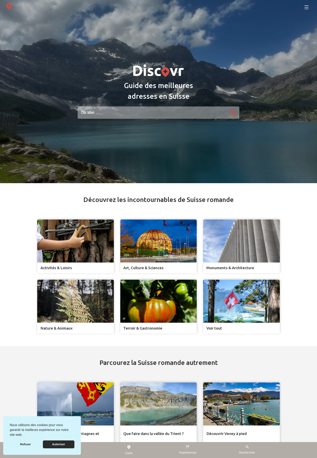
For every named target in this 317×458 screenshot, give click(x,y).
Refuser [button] (25, 444)
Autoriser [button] (58, 444)
